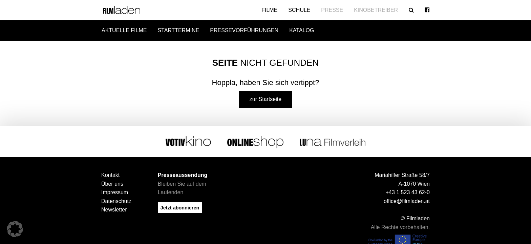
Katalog (301, 30)
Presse (332, 10)
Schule (299, 10)
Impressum (114, 191)
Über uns (112, 182)
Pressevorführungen (244, 30)
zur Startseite (265, 97)
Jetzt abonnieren (180, 206)
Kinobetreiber (376, 10)
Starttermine (178, 30)
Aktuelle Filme (124, 30)
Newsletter (114, 208)
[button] (15, 229)
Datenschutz (116, 199)
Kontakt (110, 173)
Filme (269, 10)
